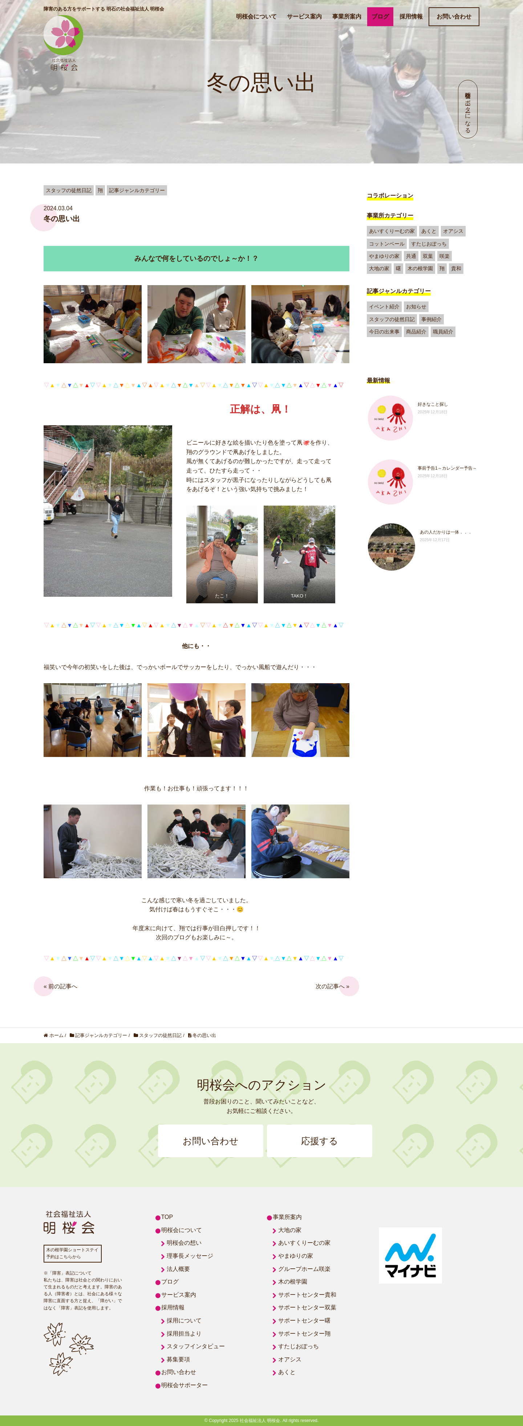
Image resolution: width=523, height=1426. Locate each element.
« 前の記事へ (60, 986)
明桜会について (256, 16)
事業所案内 (346, 16)
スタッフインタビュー (196, 1346)
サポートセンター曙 (304, 1320)
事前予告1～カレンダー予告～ (447, 468)
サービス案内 (304, 16)
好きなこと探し (433, 404)
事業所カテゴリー (390, 215)
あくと (429, 231)
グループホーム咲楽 (304, 1269)
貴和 (456, 268)
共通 (411, 256)
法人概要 (178, 1269)
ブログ (380, 16)
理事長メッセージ (190, 1256)
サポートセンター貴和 (307, 1295)
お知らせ (416, 306)
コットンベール (387, 244)
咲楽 (444, 256)
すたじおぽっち (429, 244)
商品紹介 (416, 332)
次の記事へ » (332, 986)
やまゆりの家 (384, 256)
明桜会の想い (184, 1243)
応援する (319, 1141)
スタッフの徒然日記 (392, 319)
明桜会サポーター (184, 1385)
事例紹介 (431, 319)
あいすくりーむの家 (392, 231)
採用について (184, 1320)
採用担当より (184, 1333)
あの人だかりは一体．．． (446, 532)
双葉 (428, 256)
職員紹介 (443, 332)
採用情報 (411, 16)
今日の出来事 (384, 332)
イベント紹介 (384, 306)
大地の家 (379, 268)
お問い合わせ (454, 16)
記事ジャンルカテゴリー (399, 291)
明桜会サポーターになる (468, 109)
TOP (167, 1217)
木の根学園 (420, 268)
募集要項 (178, 1359)
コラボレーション (390, 196)
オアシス (453, 231)
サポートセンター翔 (304, 1333)
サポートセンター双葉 (307, 1307)
